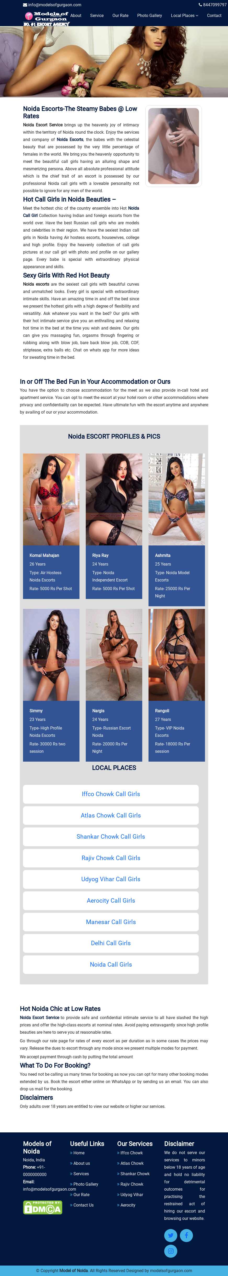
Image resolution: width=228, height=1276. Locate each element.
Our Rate (120, 15)
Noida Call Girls (111, 964)
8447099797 (213, 4)
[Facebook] (186, 1235)
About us (81, 1163)
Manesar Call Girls (111, 922)
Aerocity (128, 1205)
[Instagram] (170, 1251)
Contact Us (83, 1205)
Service (97, 15)
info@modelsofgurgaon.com (52, 4)
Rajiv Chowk (132, 1184)
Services (81, 1173)
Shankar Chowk (135, 1173)
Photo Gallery (149, 15)
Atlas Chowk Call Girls (111, 815)
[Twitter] (170, 1235)
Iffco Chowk (132, 1152)
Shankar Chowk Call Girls (111, 836)
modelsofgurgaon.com (171, 1270)
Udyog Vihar (132, 1194)
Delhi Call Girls (111, 943)
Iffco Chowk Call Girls (111, 794)
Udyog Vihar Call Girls (110, 879)
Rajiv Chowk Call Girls (111, 858)
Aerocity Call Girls (111, 900)
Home (55, 15)
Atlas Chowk (132, 1163)
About (75, 15)
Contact (214, 15)
